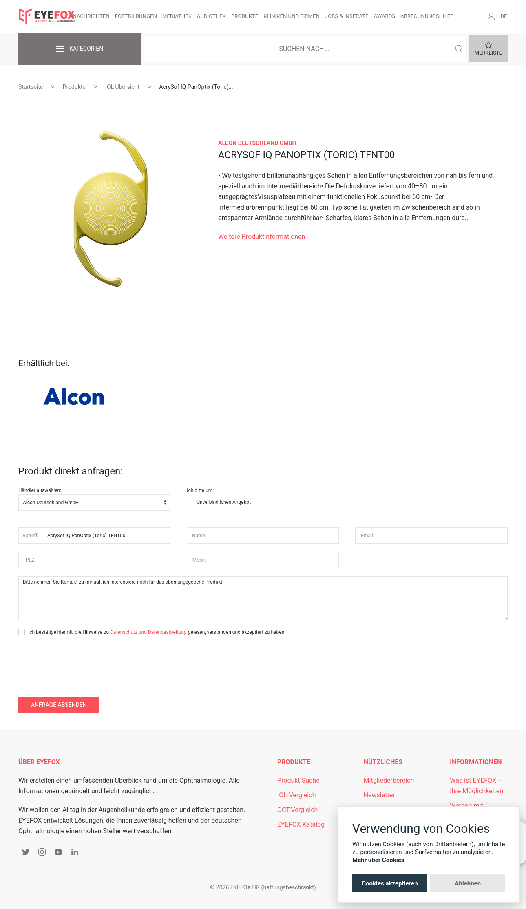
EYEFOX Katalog (301, 824)
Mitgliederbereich (389, 780)
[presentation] (80, 660)
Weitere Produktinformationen (261, 236)
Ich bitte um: (200, 490)
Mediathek (177, 16)
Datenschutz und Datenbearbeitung (148, 632)
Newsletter (379, 795)
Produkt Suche (298, 780)
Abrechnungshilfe (426, 16)
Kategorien (79, 49)
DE (503, 16)
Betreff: (30, 535)
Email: (367, 535)
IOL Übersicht (122, 87)
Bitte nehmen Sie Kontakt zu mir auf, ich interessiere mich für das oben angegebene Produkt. (263, 598)
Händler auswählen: (39, 490)
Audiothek (211, 16)
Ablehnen (468, 883)
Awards (384, 16)
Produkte (244, 16)
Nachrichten (91, 16)
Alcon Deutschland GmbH (257, 143)
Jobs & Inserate (347, 16)
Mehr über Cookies (378, 860)
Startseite (30, 87)
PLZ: (30, 560)
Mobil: (199, 560)
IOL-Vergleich (296, 795)
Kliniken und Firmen (291, 16)
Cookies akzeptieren (390, 883)
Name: (199, 535)
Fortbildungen (136, 16)
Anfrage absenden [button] (59, 705)
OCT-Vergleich (297, 810)
